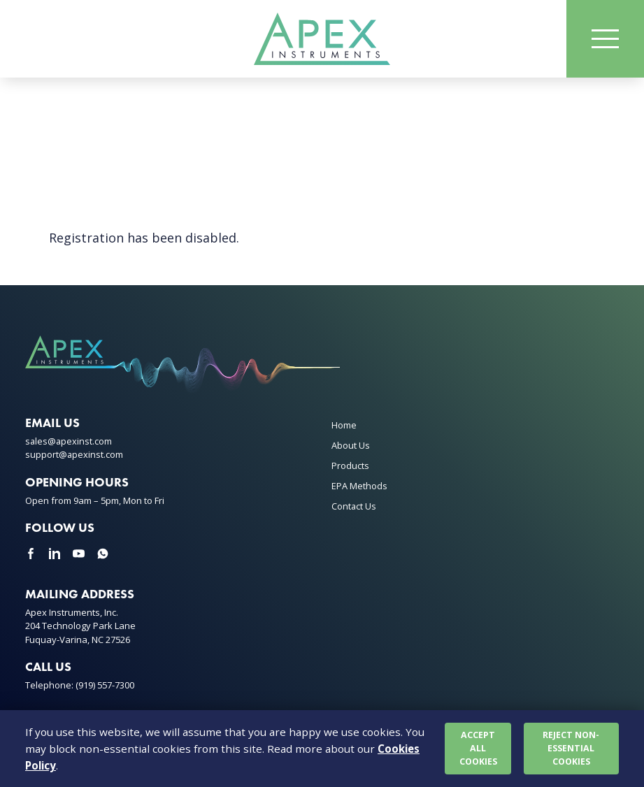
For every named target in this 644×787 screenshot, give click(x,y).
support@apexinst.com (74, 455)
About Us (350, 446)
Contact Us (353, 507)
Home (344, 426)
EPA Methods (359, 487)
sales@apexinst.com (69, 442)
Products (350, 467)
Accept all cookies (478, 747)
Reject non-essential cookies (571, 747)
